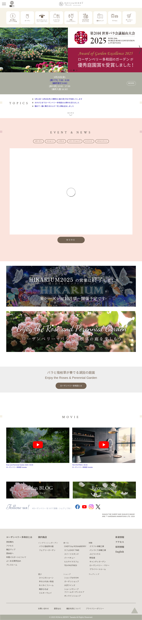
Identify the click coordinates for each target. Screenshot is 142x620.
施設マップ (10, 550)
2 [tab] (68, 70)
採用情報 (119, 546)
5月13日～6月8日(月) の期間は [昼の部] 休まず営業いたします (58, 99)
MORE (131, 83)
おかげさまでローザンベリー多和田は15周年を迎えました (57, 103)
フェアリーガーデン (47, 550)
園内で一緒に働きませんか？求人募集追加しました (54, 106)
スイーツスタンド (71, 554)
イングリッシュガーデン (48, 542)
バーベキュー (69, 558)
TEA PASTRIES (70, 565)
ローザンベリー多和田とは (71, 386)
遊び (40, 574)
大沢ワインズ (69, 585)
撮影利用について (73, 609)
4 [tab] (74, 70)
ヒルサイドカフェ (71, 562)
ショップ (67, 574)
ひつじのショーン (46, 578)
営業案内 (10, 542)
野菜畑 (92, 558)
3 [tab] (71, 70)
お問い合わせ (43, 609)
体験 (90, 542)
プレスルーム (11, 565)
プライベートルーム (97, 569)
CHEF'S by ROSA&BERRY (75, 546)
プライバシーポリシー (95, 609)
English (119, 551)
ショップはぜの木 (71, 578)
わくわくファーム (46, 585)
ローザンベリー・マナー (99, 565)
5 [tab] (77, 70)
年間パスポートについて (16, 557)
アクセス (9, 546)
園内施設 (42, 537)
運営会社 (57, 609)
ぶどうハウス (94, 554)
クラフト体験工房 (96, 546)
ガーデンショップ (71, 581)
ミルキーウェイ (45, 593)
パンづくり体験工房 (97, 550)
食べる (66, 542)
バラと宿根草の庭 (46, 546)
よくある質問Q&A (13, 561)
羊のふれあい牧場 (46, 581)
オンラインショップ (72, 596)
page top (135, 610)
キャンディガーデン (97, 562)
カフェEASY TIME (71, 550)
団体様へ (10, 553)
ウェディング (94, 574)
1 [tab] (65, 70)
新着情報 (119, 537)
